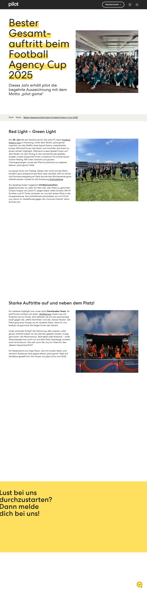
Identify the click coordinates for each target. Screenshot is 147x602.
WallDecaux (45, 314)
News (18, 118)
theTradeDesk (56, 180)
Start (11, 118)
